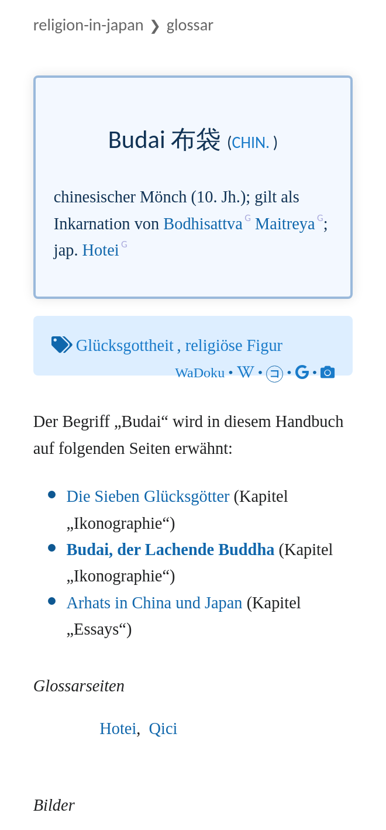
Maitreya (285, 224)
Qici (163, 728)
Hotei (100, 250)
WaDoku (200, 372)
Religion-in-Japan (88, 25)
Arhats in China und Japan (155, 603)
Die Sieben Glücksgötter (148, 496)
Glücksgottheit (125, 345)
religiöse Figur (233, 345)
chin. (251, 142)
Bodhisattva (203, 224)
